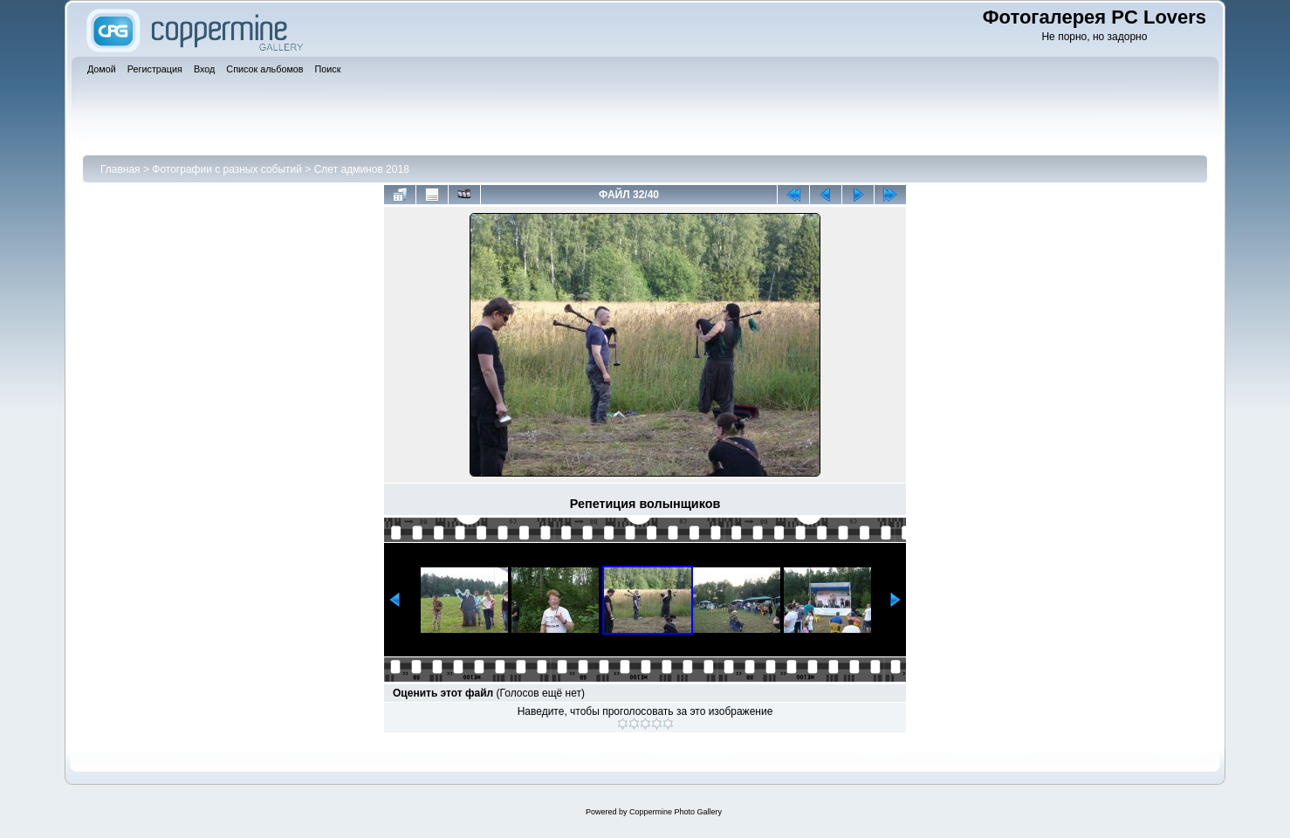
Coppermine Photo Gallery (675, 811)
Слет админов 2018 (361, 169)
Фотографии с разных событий (227, 169)
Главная (120, 169)
